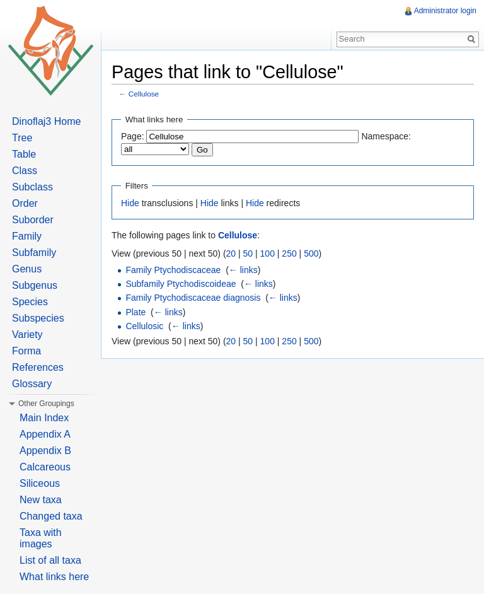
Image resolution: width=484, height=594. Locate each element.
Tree (22, 137)
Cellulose (144, 94)
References (38, 367)
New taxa (41, 499)
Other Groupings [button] (46, 403)
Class (24, 170)
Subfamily (34, 252)
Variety (27, 334)
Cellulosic (144, 326)
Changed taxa (51, 516)
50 (248, 253)
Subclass (32, 187)
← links (243, 270)
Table (24, 154)
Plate (135, 312)
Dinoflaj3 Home (46, 121)
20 (231, 253)
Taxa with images (41, 538)
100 (267, 253)
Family (27, 236)
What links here (54, 576)
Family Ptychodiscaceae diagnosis (192, 298)
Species (30, 301)
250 (289, 253)
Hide (130, 203)
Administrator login (445, 10)
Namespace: (386, 136)
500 (311, 253)
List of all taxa (50, 560)
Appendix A (45, 434)
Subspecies (38, 318)
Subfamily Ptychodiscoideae (180, 284)
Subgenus (34, 285)
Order (25, 203)
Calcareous (45, 467)
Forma (26, 351)
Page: (132, 136)
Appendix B (45, 450)
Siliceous (40, 483)
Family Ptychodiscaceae (173, 270)
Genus (27, 269)
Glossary (32, 383)
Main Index (44, 417)
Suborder (33, 219)
